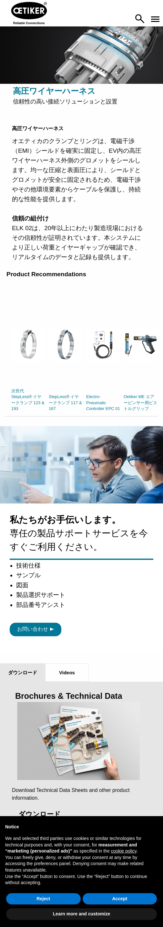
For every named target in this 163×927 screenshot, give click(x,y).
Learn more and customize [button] (81, 913)
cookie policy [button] (124, 851)
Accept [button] (119, 898)
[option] (28, 356)
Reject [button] (43, 898)
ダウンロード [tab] (22, 672)
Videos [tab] (67, 672)
